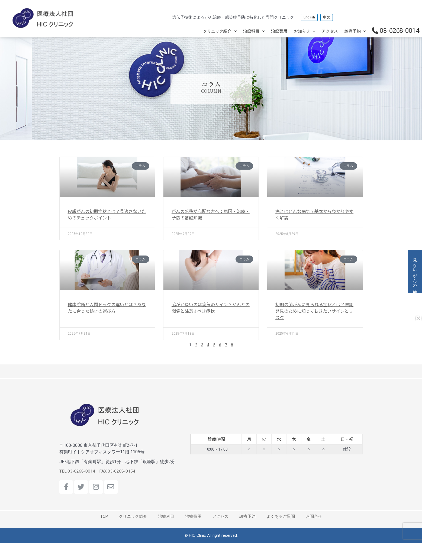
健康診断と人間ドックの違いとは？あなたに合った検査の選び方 (107, 307)
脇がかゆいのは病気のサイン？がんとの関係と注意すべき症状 (211, 307)
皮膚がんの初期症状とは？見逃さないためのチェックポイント (107, 214)
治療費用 (279, 31)
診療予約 (355, 31)
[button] (418, 318)
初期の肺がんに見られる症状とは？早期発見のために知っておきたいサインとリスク (314, 311)
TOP (104, 516)
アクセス (330, 31)
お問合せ (314, 516)
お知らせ (304, 31)
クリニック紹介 (220, 31)
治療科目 (254, 31)
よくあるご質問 (280, 516)
